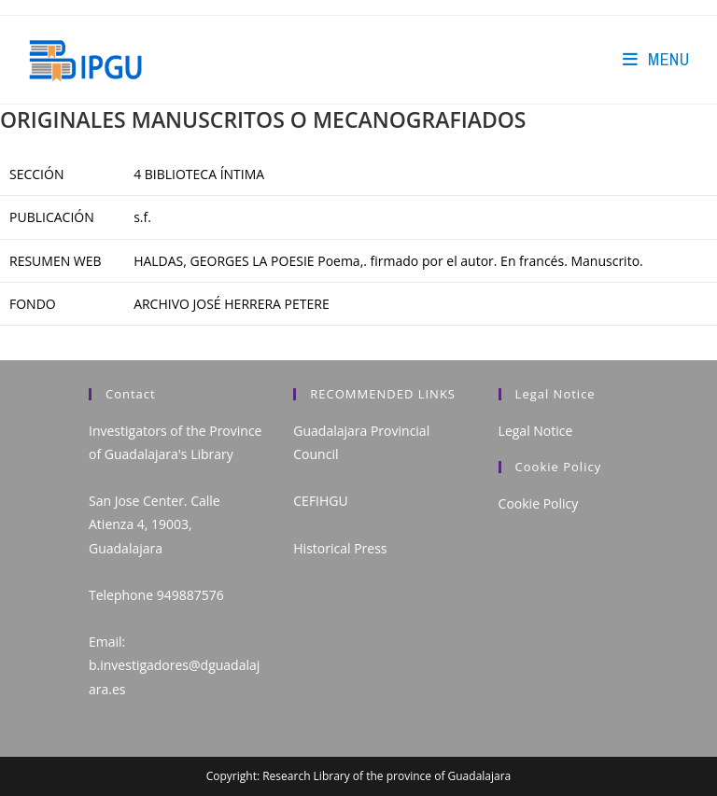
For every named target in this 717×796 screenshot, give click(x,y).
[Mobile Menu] (656, 59)
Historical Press (340, 548)
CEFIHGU (320, 501)
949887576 (190, 595)
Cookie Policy (539, 503)
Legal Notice (536, 431)
